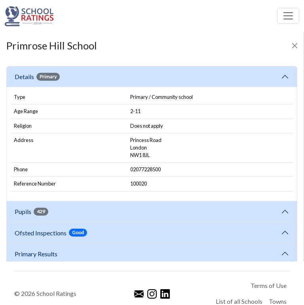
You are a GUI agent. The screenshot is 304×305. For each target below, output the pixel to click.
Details (37, 77)
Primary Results (36, 254)
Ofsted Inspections (51, 233)
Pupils (31, 212)
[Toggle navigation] (288, 16)
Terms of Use (269, 285)
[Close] (294, 45)
